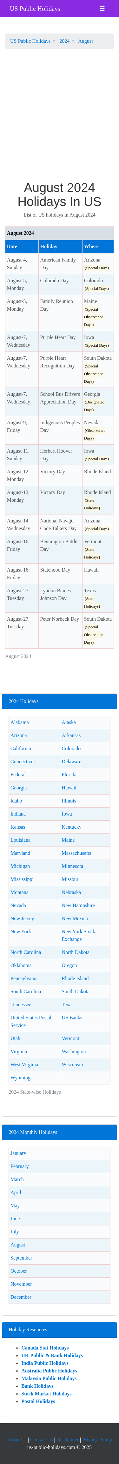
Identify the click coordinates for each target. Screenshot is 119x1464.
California (20, 748)
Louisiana (20, 840)
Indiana (18, 814)
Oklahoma (21, 965)
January (18, 1153)
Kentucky (72, 827)
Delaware (71, 761)
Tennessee (20, 1004)
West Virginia (24, 1064)
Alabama (19, 722)
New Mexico (75, 918)
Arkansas (71, 735)
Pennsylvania (23, 978)
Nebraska (71, 892)
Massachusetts (76, 853)
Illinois (69, 800)
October (18, 1271)
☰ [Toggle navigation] (102, 8)
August (17, 1244)
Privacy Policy (97, 1439)
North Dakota (76, 952)
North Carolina (25, 952)
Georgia (18, 787)
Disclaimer (67, 1439)
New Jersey (22, 918)
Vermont (70, 1038)
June (15, 1218)
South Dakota (76, 991)
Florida (69, 774)
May (15, 1205)
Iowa (67, 814)
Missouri (71, 879)
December (20, 1297)
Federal (18, 774)
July (14, 1231)
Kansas (17, 827)
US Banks (72, 1017)
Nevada (18, 905)
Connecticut (22, 761)
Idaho (16, 800)
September (21, 1258)
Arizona (18, 735)
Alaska (69, 722)
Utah (15, 1038)
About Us (17, 1439)
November (21, 1284)
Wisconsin (72, 1064)
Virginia (18, 1051)
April (15, 1192)
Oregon (69, 965)
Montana (19, 892)
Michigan (20, 866)
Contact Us (41, 1439)
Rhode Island (75, 978)
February (19, 1166)
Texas (68, 1004)
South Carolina (25, 991)
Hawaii (69, 787)
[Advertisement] (59, 117)
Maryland (20, 853)
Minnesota (72, 866)
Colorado (71, 748)
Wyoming (20, 1077)
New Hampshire (78, 905)
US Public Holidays (35, 8)
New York (20, 931)
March (17, 1179)
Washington (74, 1051)
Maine (68, 840)
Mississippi (22, 879)
